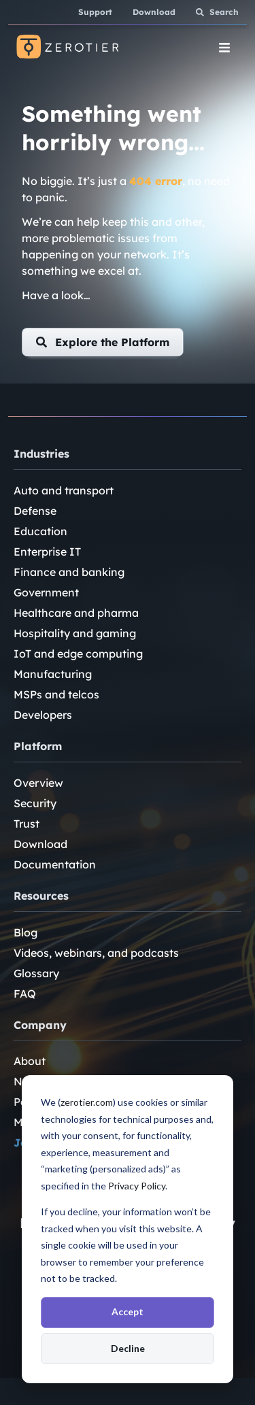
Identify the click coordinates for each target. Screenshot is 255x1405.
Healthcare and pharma (76, 613)
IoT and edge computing (78, 653)
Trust (26, 823)
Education (40, 531)
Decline (128, 1348)
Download (40, 844)
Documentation (55, 864)
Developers (43, 715)
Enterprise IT (47, 551)
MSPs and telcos (56, 694)
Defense (35, 511)
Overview (38, 783)
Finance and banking (69, 572)
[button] (103, 342)
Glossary (36, 973)
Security (35, 803)
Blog (25, 932)
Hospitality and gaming (75, 633)
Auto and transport (64, 490)
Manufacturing (53, 674)
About (30, 1061)
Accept (127, 1311)
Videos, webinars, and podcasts (96, 953)
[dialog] (127, 1229)
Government (46, 592)
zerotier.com (87, 1102)
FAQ (25, 993)
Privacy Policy (136, 1185)
